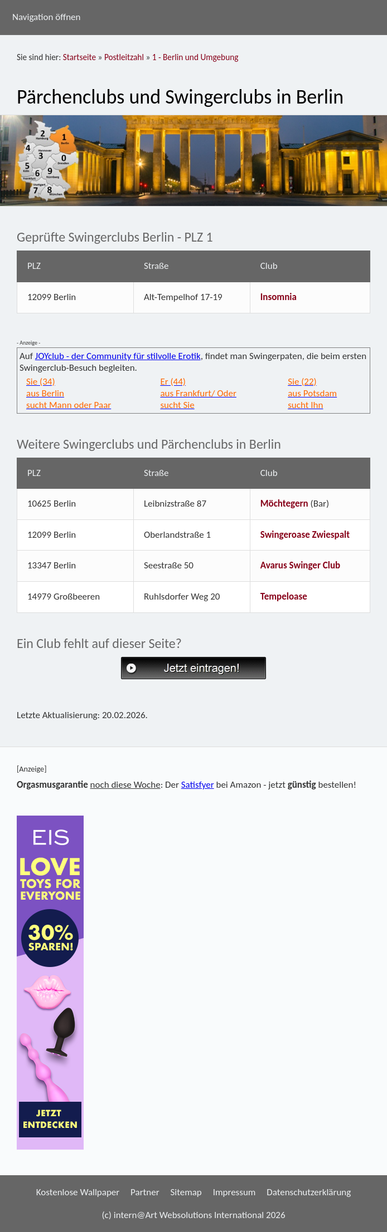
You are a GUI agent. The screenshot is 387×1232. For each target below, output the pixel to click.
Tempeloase (283, 596)
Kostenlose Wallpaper (78, 1192)
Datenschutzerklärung (309, 1192)
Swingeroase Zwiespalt (305, 535)
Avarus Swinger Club (300, 565)
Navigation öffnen (46, 17)
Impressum (234, 1192)
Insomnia (278, 297)
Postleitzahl (124, 57)
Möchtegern (284, 503)
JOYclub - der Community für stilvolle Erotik (118, 356)
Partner (144, 1192)
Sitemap (185, 1192)
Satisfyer (197, 785)
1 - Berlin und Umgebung (195, 57)
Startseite (79, 57)
